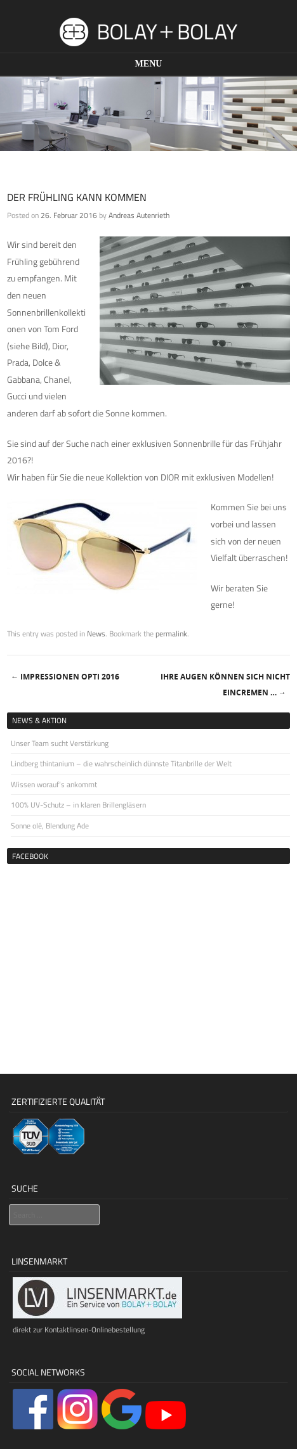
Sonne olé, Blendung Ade (50, 826)
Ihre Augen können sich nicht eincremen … (225, 684)
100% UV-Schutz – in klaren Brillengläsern (78, 805)
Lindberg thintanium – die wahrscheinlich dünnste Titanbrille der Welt (121, 763)
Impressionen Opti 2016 (65, 676)
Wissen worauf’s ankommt (54, 784)
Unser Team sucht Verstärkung (60, 743)
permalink (171, 634)
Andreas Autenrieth (139, 215)
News (96, 634)
